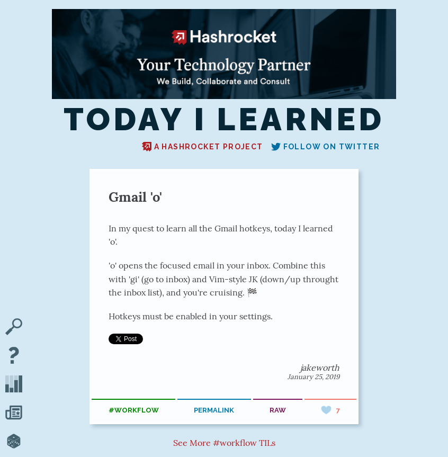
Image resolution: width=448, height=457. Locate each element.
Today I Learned (224, 119)
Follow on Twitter (325, 146)
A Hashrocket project (202, 146)
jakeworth (319, 367)
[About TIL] (13, 356)
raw (278, 410)
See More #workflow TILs (224, 442)
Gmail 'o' (135, 196)
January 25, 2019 (313, 376)
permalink (214, 410)
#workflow (134, 410)
